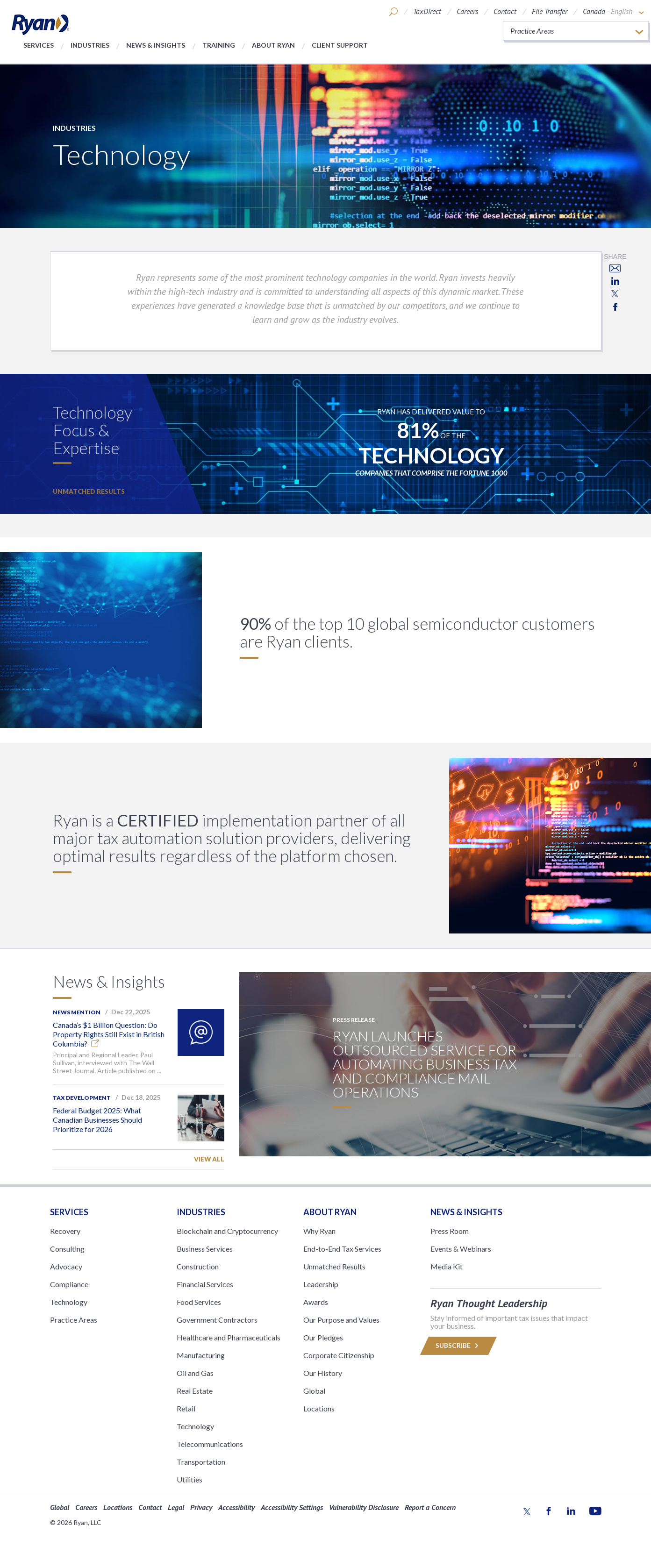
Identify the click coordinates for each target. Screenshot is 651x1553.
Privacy (201, 1507)
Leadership (320, 1284)
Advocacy (66, 1266)
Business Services (205, 1248)
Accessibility (236, 1507)
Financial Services (205, 1284)
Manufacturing (201, 1355)
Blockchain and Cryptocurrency (227, 1230)
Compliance (69, 1284)
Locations (319, 1408)
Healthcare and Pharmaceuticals (228, 1337)
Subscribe (458, 1345)
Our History (322, 1372)
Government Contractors (217, 1319)
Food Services (199, 1301)
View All (209, 1159)
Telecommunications (210, 1443)
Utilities (189, 1479)
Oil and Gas (195, 1372)
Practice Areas (73, 1319)
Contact (505, 11)
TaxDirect (427, 11)
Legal (176, 1507)
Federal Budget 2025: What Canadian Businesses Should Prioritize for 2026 (97, 1119)
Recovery (65, 1230)
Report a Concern (430, 1507)
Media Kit (446, 1266)
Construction (198, 1266)
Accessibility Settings (292, 1507)
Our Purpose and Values (341, 1319)
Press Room (449, 1230)
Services (38, 45)
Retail (186, 1408)
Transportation (201, 1461)
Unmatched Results (89, 491)
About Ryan (273, 45)
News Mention (76, 1012)
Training (218, 45)
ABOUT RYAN (330, 1212)
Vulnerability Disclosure (364, 1507)
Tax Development (82, 1097)
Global (314, 1390)
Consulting (67, 1248)
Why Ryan (319, 1230)
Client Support (340, 45)
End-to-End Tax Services (342, 1248)
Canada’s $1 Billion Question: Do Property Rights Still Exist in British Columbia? (109, 1034)
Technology (68, 1301)
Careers (467, 11)
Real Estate (195, 1390)
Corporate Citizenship (338, 1355)
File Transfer (549, 11)
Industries (90, 45)
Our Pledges (323, 1337)
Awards (315, 1301)
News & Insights (155, 45)
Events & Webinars (460, 1248)
